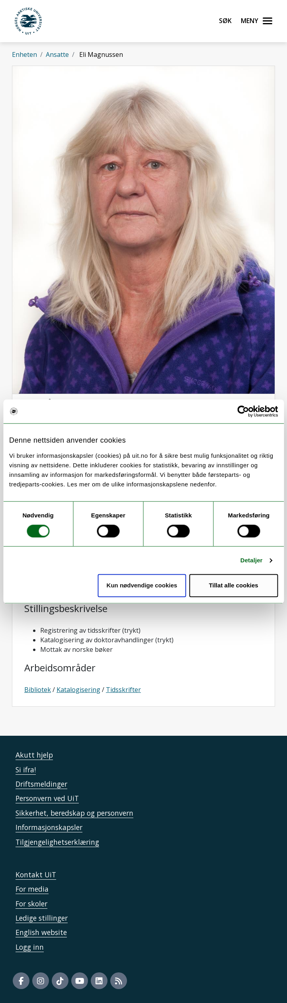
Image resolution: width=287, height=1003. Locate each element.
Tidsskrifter (123, 689)
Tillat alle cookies (233, 585)
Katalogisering (78, 689)
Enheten (24, 54)
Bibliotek (37, 689)
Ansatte (57, 54)
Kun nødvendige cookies (142, 585)
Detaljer (251, 560)
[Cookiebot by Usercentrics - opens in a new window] (243, 411)
